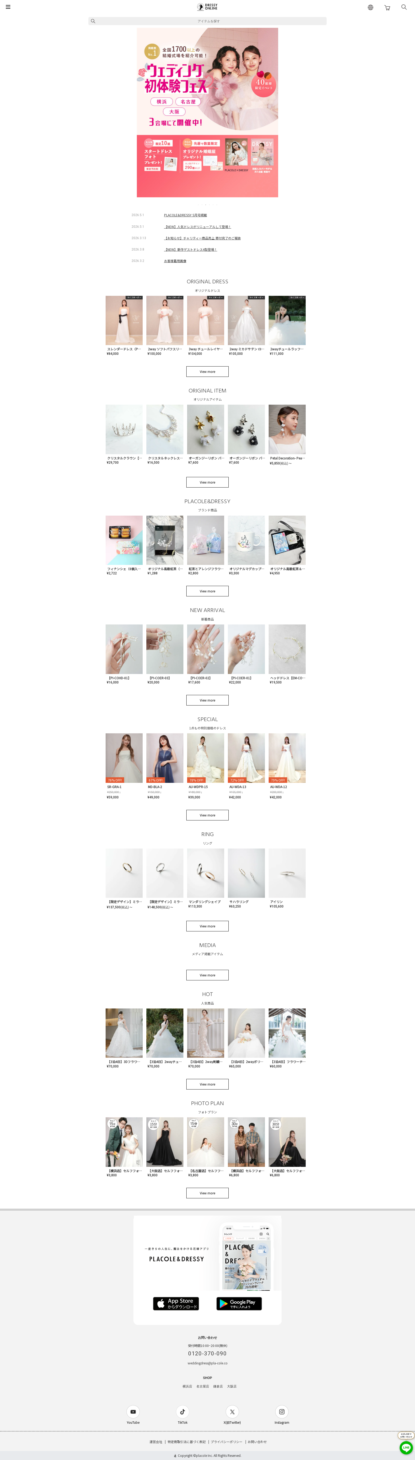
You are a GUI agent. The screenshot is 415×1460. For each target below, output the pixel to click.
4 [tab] (209, 204)
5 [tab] (213, 204)
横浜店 (187, 1386)
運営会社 (156, 1441)
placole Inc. (204, 1455)
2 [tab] (202, 204)
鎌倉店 (218, 1386)
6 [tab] (217, 204)
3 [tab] (206, 204)
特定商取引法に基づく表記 (187, 1441)
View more (207, 371)
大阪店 (232, 1386)
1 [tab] (198, 204)
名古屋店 (202, 1386)
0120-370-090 (207, 1353)
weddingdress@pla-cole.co (208, 1363)
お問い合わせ (257, 1441)
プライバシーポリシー (226, 1441)
